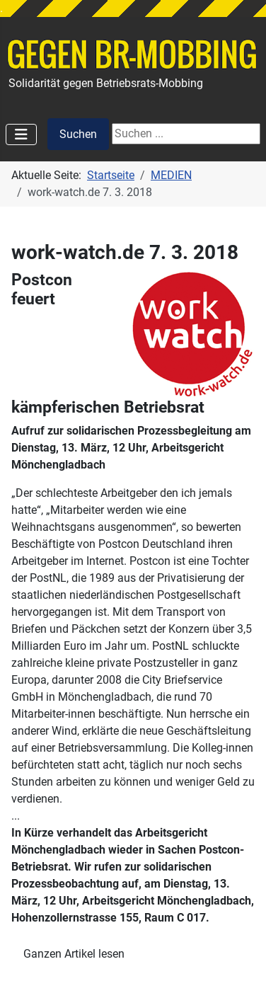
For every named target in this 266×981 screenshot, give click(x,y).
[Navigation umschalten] (21, 134)
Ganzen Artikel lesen (74, 953)
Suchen (78, 134)
